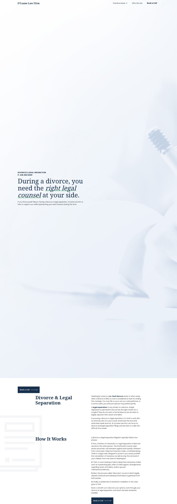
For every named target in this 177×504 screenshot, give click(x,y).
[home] (29, 3)
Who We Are (137, 3)
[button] (120, 3)
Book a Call (152, 3)
